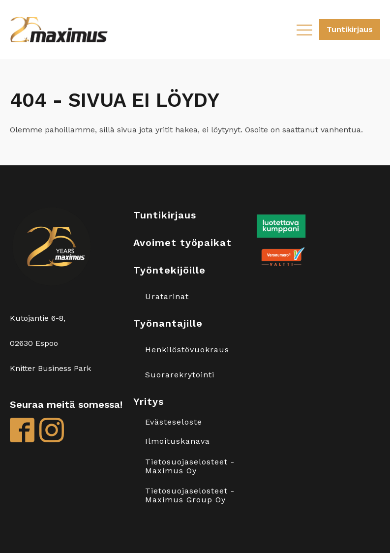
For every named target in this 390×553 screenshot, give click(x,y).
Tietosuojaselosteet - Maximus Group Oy (190, 495)
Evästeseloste (173, 422)
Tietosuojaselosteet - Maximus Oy (190, 466)
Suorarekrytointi (179, 374)
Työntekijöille (169, 270)
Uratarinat (167, 296)
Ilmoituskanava (177, 441)
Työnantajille (168, 323)
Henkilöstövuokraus (187, 349)
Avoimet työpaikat (182, 242)
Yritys (148, 401)
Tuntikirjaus (350, 29)
